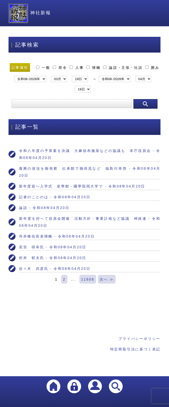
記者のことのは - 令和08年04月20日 (55, 197)
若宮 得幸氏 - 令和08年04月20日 (52, 247)
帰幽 (94, 68)
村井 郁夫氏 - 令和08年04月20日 (52, 258)
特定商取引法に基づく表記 (135, 349)
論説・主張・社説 (123, 68)
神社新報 (30, 12)
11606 (87, 279)
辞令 (61, 68)
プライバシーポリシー (139, 339)
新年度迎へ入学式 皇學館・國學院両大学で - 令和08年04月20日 (82, 186)
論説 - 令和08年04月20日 (44, 208)
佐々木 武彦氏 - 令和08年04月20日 (55, 269)
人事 (77, 68)
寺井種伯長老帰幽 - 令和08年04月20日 (57, 236)
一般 (44, 68)
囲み (152, 68)
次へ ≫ (107, 279)
